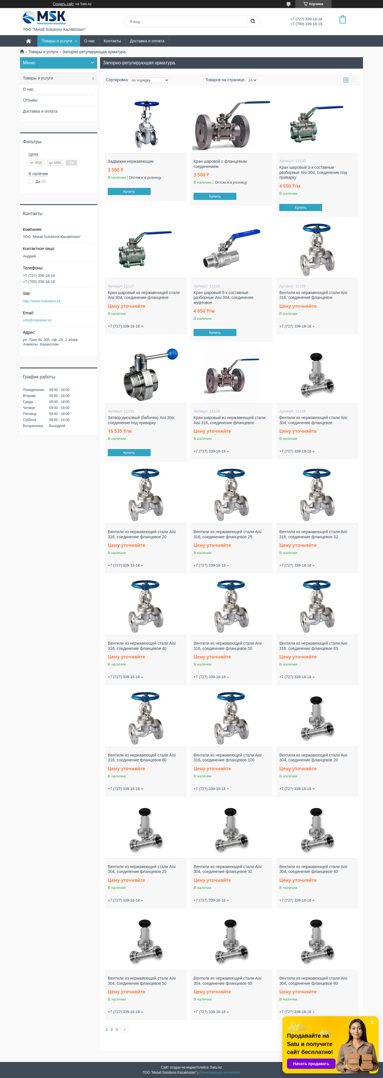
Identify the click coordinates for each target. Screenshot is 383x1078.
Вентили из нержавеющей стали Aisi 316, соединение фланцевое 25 (227, 534)
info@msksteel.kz (37, 320)
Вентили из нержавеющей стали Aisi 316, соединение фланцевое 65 (313, 646)
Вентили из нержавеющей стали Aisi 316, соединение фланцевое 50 (227, 646)
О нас (89, 41)
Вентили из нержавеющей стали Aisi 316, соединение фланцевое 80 (141, 758)
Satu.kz (216, 1067)
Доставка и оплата (147, 41)
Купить (129, 191)
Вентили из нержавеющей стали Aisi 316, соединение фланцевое (313, 295)
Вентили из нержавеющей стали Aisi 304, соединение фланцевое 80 (313, 981)
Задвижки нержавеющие (130, 161)
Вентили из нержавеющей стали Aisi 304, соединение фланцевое (313, 420)
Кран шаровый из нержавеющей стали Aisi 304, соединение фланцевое (143, 295)
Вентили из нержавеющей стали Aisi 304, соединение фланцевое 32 (227, 869)
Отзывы (30, 100)
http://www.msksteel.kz (41, 301)
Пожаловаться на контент (219, 1073)
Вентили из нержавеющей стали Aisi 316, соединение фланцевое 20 (141, 534)
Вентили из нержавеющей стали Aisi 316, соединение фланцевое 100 (227, 758)
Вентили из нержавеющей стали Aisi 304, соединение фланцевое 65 (227, 981)
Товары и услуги (57, 41)
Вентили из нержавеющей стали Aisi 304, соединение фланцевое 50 (141, 981)
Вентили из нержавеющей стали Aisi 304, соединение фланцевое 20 (313, 758)
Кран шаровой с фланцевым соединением (220, 164)
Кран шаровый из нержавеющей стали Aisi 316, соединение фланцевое (229, 420)
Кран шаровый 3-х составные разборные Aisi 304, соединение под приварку (313, 172)
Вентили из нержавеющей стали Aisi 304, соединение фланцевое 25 (141, 869)
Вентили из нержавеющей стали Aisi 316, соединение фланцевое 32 (313, 534)
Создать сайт (63, 4)
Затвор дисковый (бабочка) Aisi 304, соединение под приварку (141, 420)
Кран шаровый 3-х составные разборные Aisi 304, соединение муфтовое (224, 297)
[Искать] (253, 21)
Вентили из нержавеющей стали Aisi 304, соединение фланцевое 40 (313, 869)
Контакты (112, 41)
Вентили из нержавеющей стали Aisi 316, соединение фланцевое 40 (141, 646)
